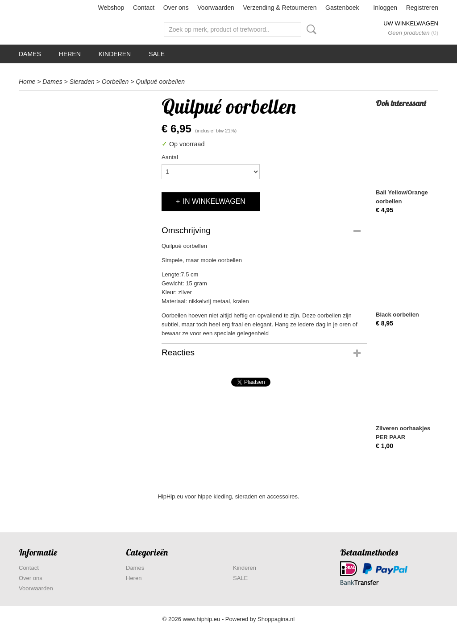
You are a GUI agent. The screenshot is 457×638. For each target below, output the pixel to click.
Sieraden (82, 81)
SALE (157, 54)
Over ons (176, 7)
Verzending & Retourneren (279, 7)
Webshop (111, 7)
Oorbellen (115, 81)
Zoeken (309, 29)
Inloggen (385, 7)
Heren (70, 54)
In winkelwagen (214, 201)
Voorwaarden (215, 7)
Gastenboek (342, 7)
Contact (143, 7)
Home (27, 81)
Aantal (170, 157)
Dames (30, 54)
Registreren (422, 7)
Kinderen (115, 54)
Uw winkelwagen (410, 23)
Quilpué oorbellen (160, 81)
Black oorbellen (397, 314)
